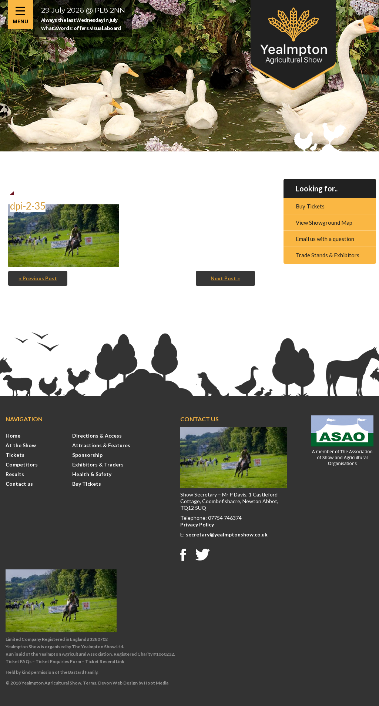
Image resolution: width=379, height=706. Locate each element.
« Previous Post (38, 278)
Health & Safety (91, 474)
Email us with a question (325, 238)
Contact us (19, 484)
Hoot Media (156, 683)
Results (15, 474)
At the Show (21, 445)
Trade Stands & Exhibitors (327, 255)
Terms (89, 683)
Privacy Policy (197, 524)
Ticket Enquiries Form (58, 661)
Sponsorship (87, 455)
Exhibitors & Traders (98, 464)
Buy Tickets (310, 206)
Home (13, 435)
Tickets (15, 455)
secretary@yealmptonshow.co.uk (227, 534)
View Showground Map (324, 222)
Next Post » (225, 278)
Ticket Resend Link (104, 661)
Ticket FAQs (18, 661)
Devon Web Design (118, 683)
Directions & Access (97, 435)
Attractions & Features (101, 445)
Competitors (22, 464)
